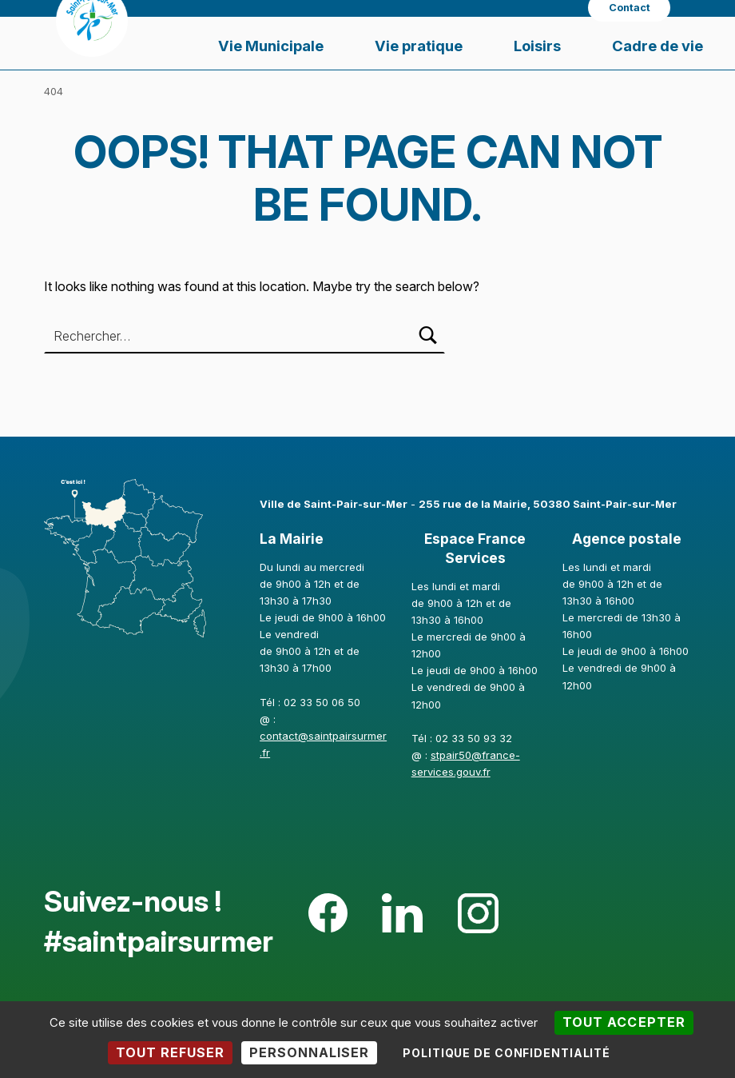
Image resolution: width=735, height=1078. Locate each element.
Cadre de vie (657, 45)
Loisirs (537, 45)
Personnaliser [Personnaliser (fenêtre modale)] (309, 1052)
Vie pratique (419, 45)
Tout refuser (170, 1052)
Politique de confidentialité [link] (506, 1053)
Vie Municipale (271, 45)
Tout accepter (623, 1022)
